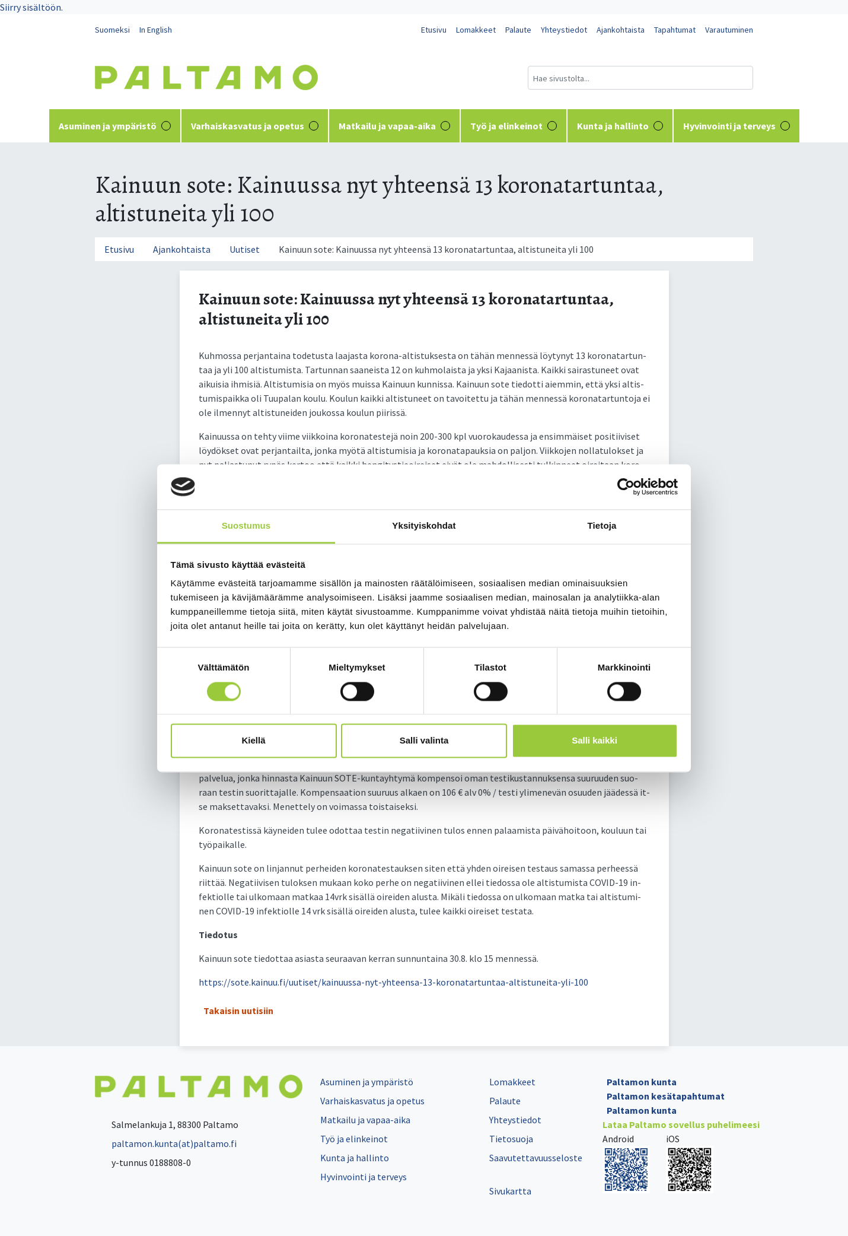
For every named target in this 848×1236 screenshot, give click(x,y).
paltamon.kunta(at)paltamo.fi (166, 1143)
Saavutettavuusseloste (535, 1158)
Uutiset (244, 249)
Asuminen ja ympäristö (115, 126)
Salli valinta (424, 741)
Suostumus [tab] (246, 526)
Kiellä (253, 741)
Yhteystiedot (564, 29)
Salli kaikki (594, 741)
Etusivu (434, 29)
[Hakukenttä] (640, 78)
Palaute (518, 29)
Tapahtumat (675, 29)
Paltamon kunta (642, 1082)
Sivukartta (510, 1191)
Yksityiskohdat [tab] (423, 526)
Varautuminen (729, 29)
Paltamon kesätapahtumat (666, 1096)
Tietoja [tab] (602, 526)
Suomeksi (112, 29)
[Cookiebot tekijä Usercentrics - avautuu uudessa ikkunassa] (626, 486)
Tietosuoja (511, 1139)
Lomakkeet (476, 29)
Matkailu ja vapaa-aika (394, 126)
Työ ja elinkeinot (513, 126)
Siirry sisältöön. (31, 7)
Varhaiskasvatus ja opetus (254, 126)
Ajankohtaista (621, 29)
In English (155, 29)
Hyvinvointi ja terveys (736, 126)
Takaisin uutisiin (238, 1010)
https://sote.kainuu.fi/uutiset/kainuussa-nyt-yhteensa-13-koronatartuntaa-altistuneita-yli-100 (393, 982)
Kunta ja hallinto (620, 126)
